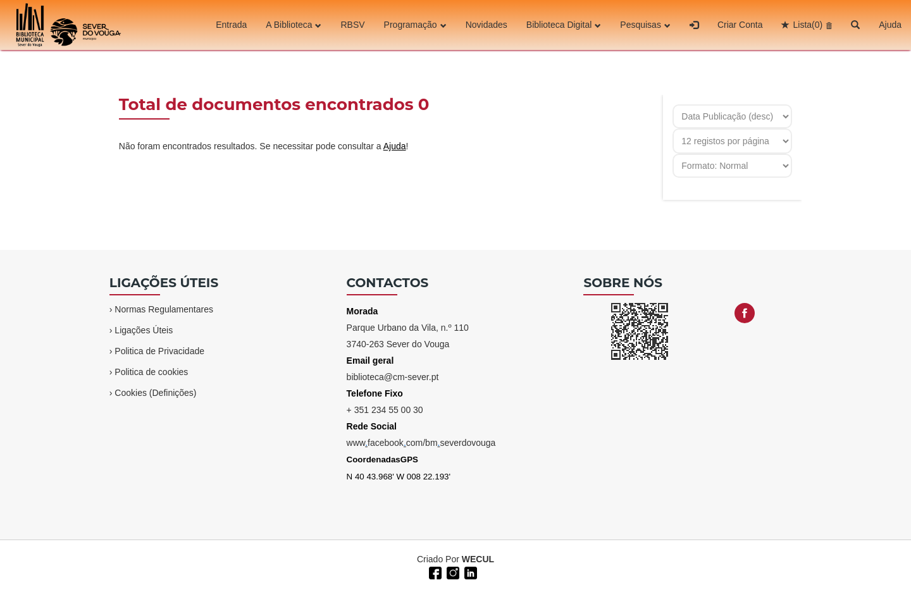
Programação (415, 25)
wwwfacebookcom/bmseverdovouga (421, 443)
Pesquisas (645, 25)
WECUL (478, 559)
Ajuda (890, 25)
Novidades (486, 25)
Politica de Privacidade (159, 351)
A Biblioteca (293, 25)
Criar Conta (740, 25)
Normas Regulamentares (164, 309)
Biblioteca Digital (564, 25)
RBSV (352, 25)
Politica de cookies (151, 372)
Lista (807, 25)
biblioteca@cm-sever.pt (393, 377)
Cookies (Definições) (155, 393)
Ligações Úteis (144, 330)
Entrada (231, 25)
